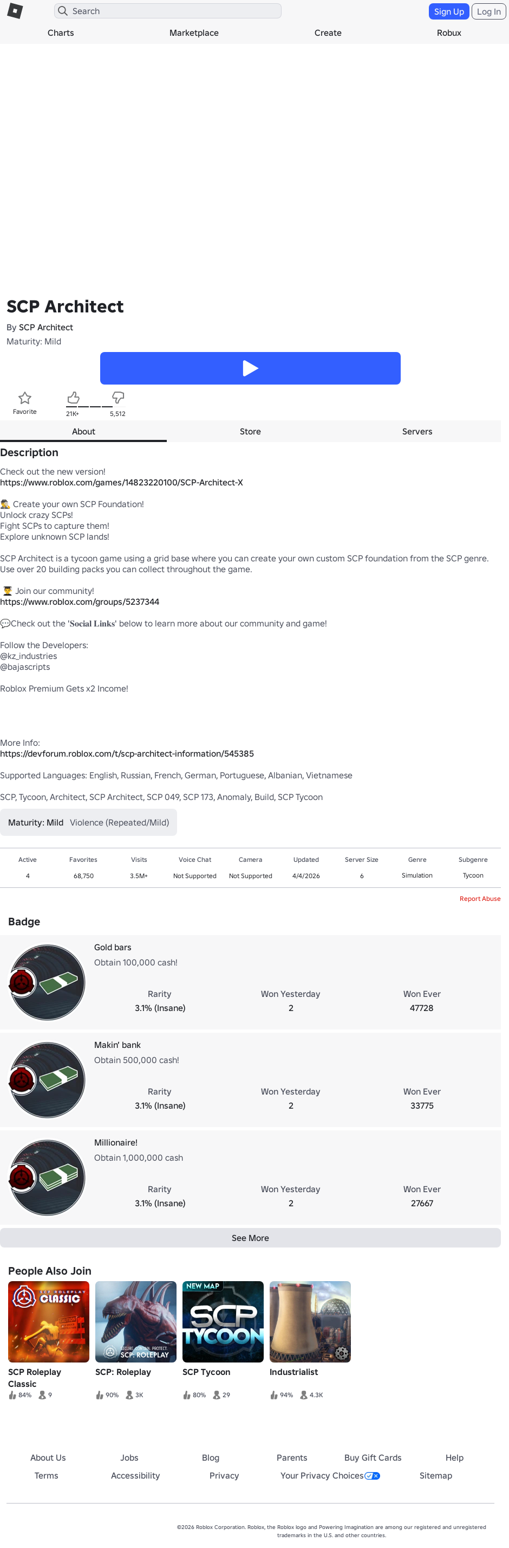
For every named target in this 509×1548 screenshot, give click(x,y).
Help (455, 1457)
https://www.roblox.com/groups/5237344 (79, 601)
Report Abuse (480, 898)
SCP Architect (46, 327)
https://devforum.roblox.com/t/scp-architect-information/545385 (127, 753)
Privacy (224, 1475)
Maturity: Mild (33, 341)
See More (250, 1237)
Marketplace (194, 32)
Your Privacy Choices (330, 1475)
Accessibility (135, 1475)
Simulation (417, 875)
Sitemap (436, 1475)
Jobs (129, 1457)
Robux (449, 32)
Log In (489, 11)
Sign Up (449, 11)
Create (328, 32)
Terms (46, 1475)
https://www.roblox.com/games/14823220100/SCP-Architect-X (121, 482)
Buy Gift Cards (373, 1457)
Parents (292, 1457)
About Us (48, 1457)
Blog (210, 1457)
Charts (61, 32)
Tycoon (473, 875)
